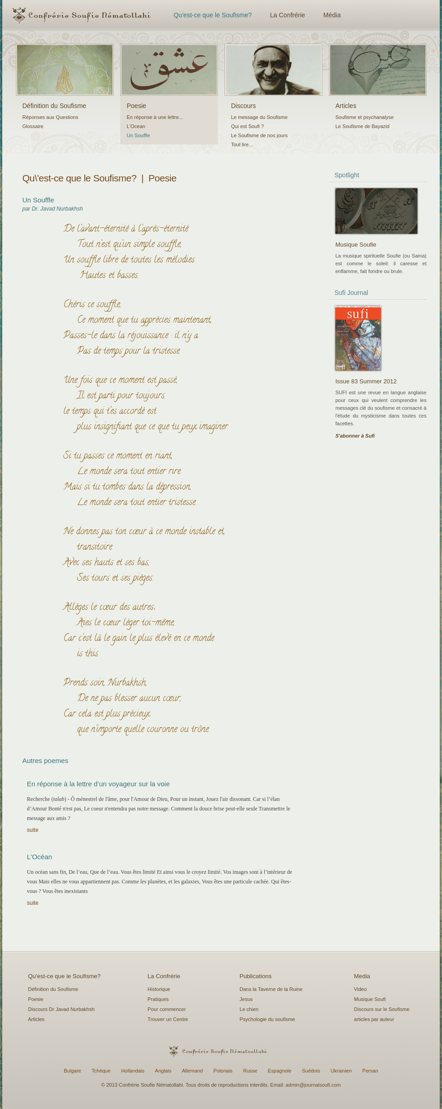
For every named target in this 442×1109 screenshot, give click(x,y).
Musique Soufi (370, 999)
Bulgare (72, 1070)
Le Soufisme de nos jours (259, 135)
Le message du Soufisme (259, 117)
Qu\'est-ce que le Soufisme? (79, 178)
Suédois (311, 1070)
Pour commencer (167, 1009)
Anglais (163, 1070)
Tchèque (101, 1070)
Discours (243, 105)
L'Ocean (136, 126)
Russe (250, 1070)
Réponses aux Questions (50, 117)
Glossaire (32, 126)
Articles (345, 105)
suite (32, 830)
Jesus (246, 999)
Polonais (222, 1070)
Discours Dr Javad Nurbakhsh (61, 1009)
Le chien (249, 1009)
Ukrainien (341, 1070)
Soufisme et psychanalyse (364, 117)
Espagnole (280, 1070)
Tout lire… (242, 144)
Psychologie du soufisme (267, 1019)
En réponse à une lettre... (155, 117)
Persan (370, 1070)
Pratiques (158, 999)
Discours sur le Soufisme (382, 1009)
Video (360, 989)
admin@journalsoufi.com (313, 1085)
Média (332, 15)
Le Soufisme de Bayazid (362, 126)
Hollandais (132, 1070)
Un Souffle (138, 135)
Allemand (192, 1070)
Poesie (136, 105)
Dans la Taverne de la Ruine (271, 989)
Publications (256, 976)
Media (362, 976)
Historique (159, 989)
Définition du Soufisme (54, 105)
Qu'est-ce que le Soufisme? (213, 15)
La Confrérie (287, 15)
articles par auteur (374, 1019)
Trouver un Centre (168, 1019)
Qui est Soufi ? (247, 126)
